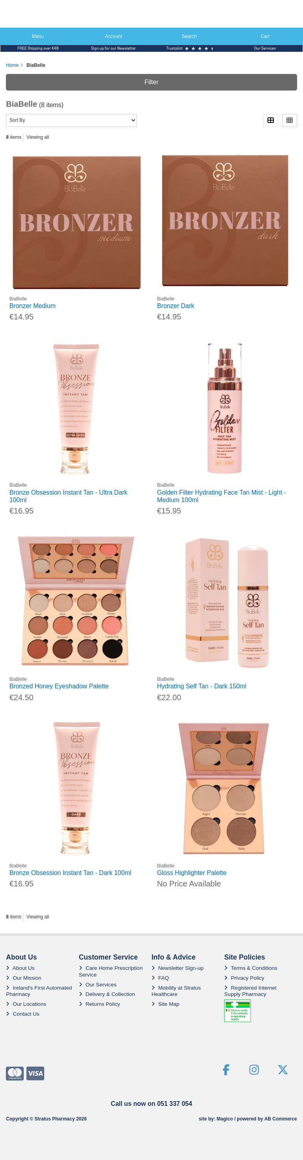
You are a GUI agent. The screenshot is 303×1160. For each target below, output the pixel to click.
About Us (20, 968)
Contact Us (22, 1014)
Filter (151, 82)
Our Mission (23, 978)
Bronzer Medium (32, 305)
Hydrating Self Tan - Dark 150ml (201, 686)
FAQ (160, 978)
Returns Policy (99, 1004)
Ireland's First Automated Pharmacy (39, 991)
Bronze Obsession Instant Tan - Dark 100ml (70, 872)
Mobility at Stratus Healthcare (176, 991)
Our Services (98, 985)
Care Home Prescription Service (111, 971)
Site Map (166, 1004)
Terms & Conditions (250, 968)
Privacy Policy (244, 978)
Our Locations (26, 1004)
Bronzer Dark (175, 305)
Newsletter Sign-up (178, 968)
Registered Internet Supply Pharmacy (250, 991)
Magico (225, 1119)
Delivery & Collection (107, 994)
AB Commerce (280, 1119)
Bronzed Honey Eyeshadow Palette (59, 686)
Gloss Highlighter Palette (191, 872)
